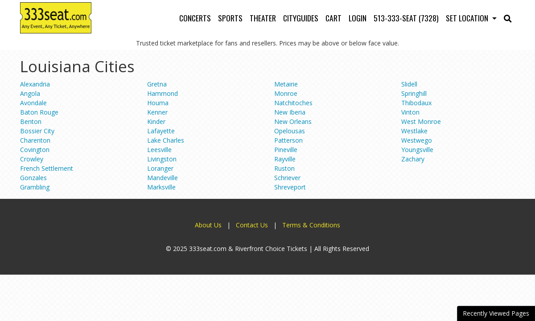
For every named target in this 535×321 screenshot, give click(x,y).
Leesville (159, 149)
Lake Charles (165, 140)
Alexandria (35, 84)
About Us (208, 225)
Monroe (285, 93)
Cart (333, 18)
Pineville (285, 149)
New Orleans (293, 121)
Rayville (285, 159)
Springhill (414, 93)
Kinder (156, 121)
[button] (507, 17)
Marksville (161, 187)
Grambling (34, 187)
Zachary (412, 159)
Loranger (160, 168)
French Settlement (46, 168)
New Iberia (289, 112)
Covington (34, 149)
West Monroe (421, 121)
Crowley (31, 159)
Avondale (33, 103)
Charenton (35, 140)
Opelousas (289, 131)
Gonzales (33, 177)
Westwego (416, 140)
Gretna (157, 84)
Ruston (284, 168)
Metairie (286, 84)
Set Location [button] (468, 18)
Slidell (409, 84)
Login (357, 18)
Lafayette (161, 131)
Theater (263, 18)
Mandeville (162, 177)
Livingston (162, 159)
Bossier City (37, 131)
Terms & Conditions (311, 225)
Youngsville (417, 149)
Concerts (195, 18)
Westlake (414, 131)
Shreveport (290, 187)
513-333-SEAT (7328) (406, 18)
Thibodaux (416, 103)
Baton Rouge (39, 112)
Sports (230, 18)
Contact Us (252, 225)
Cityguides (300, 18)
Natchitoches (293, 103)
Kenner (157, 112)
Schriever (287, 177)
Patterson (288, 140)
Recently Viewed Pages (496, 313)
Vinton (410, 112)
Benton (30, 121)
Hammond (162, 93)
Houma (158, 103)
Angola (30, 93)
